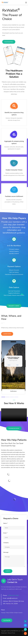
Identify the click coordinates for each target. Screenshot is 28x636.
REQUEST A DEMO (14, 306)
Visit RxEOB (6, 620)
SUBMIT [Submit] (8, 571)
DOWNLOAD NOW (14, 428)
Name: (5, 523)
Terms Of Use (11, 633)
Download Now (8, 42)
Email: (5, 533)
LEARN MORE (7, 334)
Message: (6, 552)
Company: (6, 542)
